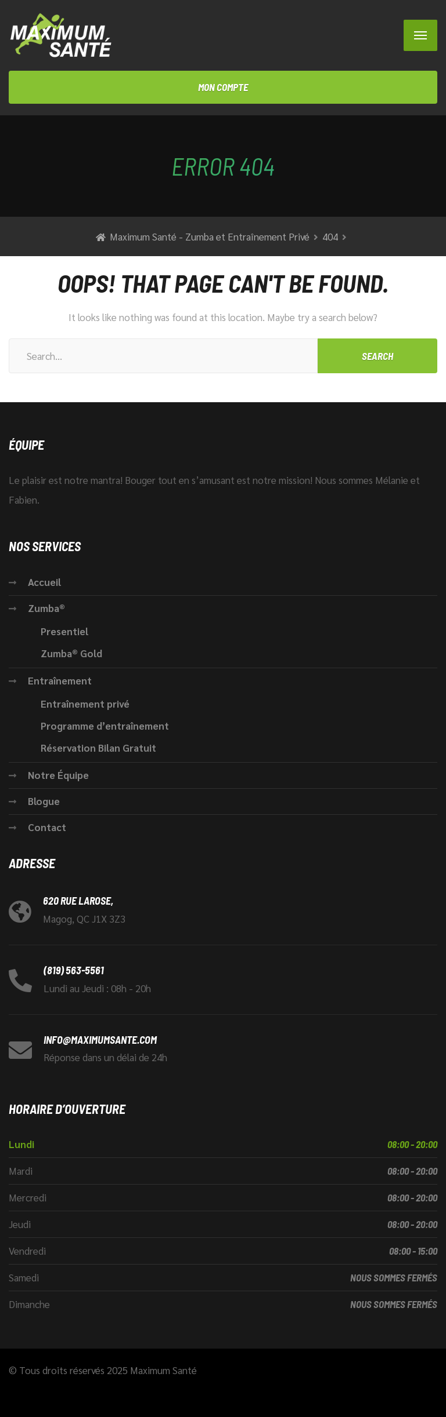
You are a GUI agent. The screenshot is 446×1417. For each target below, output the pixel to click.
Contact (47, 827)
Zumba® (46, 608)
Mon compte (223, 87)
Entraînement (60, 680)
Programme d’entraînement (106, 725)
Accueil (44, 581)
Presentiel (64, 631)
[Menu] (420, 35)
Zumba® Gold (71, 653)
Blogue (44, 801)
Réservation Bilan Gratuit (98, 747)
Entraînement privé (85, 703)
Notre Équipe (58, 774)
